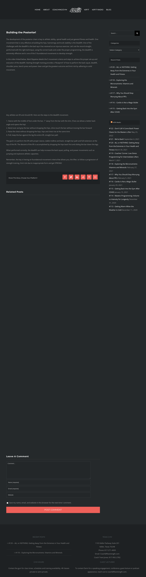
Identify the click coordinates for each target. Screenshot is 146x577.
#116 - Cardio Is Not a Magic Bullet (122, 181)
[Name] (48, 482)
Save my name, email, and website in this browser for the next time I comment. (40, 503)
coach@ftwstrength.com (117, 572)
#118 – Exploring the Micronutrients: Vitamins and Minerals (121, 83)
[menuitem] (39, 10)
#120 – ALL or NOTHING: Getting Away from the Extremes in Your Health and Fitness (123, 70)
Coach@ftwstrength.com (109, 554)
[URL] (48, 495)
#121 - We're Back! (116, 139)
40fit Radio (117, 122)
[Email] (48, 488)
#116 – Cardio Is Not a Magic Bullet (124, 102)
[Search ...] (122, 33)
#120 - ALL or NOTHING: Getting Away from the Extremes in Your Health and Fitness (124, 146)
